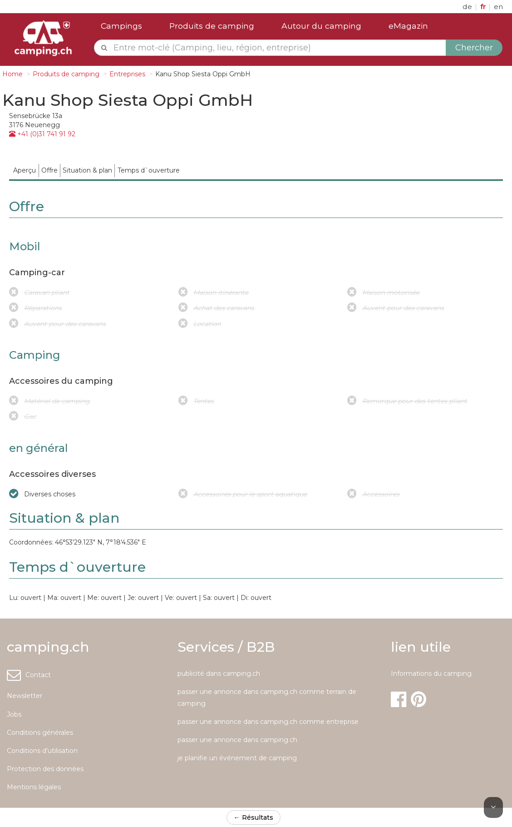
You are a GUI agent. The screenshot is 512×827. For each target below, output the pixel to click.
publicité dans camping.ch (218, 673)
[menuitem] (25, 170)
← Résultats (253, 817)
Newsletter (24, 696)
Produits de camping (211, 25)
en (498, 6)
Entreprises (127, 74)
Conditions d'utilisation (42, 751)
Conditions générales (40, 732)
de (468, 6)
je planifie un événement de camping (237, 758)
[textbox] (278, 48)
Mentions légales (34, 787)
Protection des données (45, 769)
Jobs (14, 714)
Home (12, 74)
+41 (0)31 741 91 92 (42, 134)
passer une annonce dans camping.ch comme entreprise (268, 722)
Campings (121, 25)
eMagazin (408, 25)
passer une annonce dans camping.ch (237, 740)
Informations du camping (431, 673)
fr (483, 6)
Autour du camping (321, 25)
